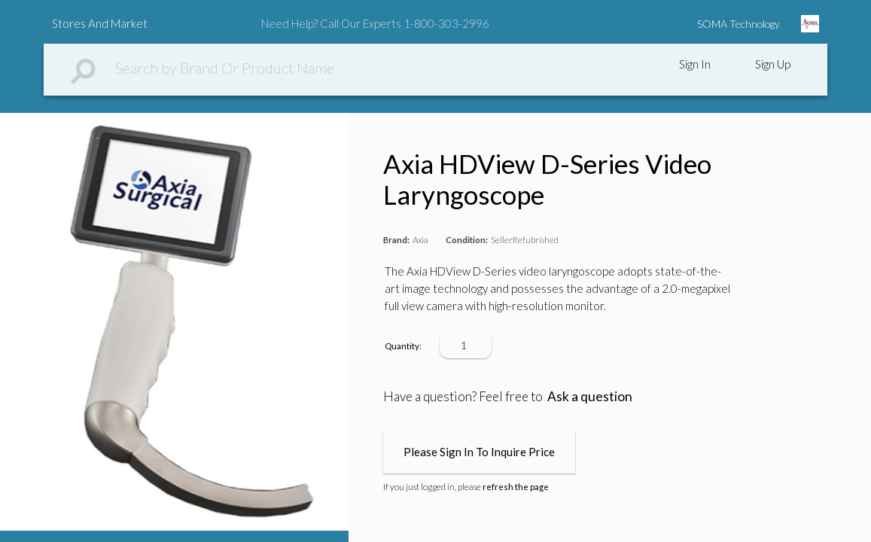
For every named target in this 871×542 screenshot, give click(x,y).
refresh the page (516, 487)
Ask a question (589, 396)
